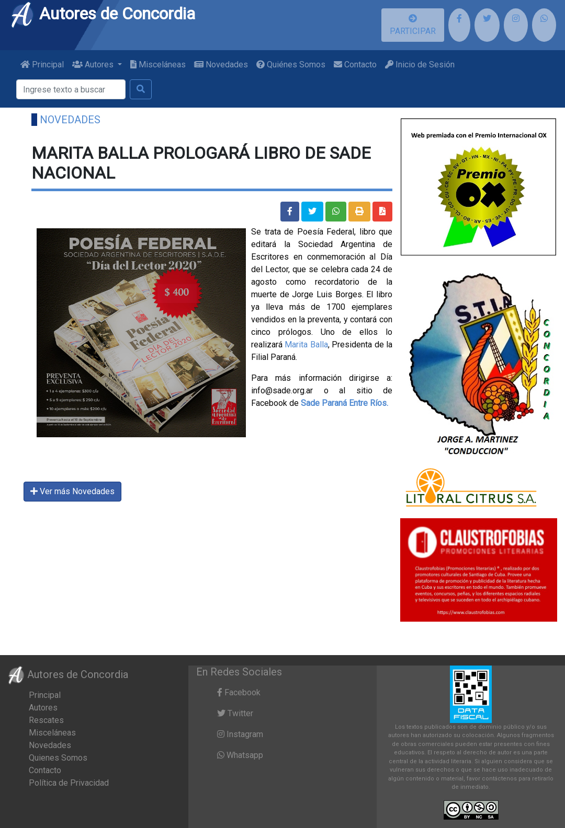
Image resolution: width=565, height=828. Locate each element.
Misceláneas (158, 64)
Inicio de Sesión (420, 64)
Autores (43, 708)
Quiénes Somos (290, 64)
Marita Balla (306, 344)
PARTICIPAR (413, 25)
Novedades (221, 64)
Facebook (239, 692)
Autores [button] (94, 64)
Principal (42, 64)
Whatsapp (240, 755)
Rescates (46, 720)
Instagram (240, 734)
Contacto (355, 64)
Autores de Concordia (102, 14)
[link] (344, 403)
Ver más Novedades (72, 491)
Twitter (235, 713)
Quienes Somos (58, 758)
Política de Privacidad (69, 783)
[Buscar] (71, 89)
